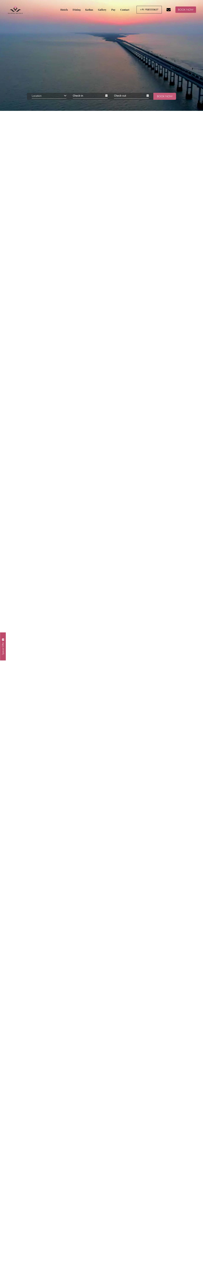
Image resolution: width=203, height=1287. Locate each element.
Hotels (64, 9)
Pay (113, 9)
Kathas (89, 9)
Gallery (102, 9)
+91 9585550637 (149, 9)
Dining (77, 9)
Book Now (165, 96)
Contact (124, 9)
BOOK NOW (185, 9)
